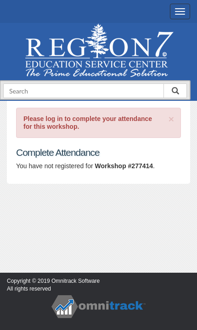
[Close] (171, 119)
